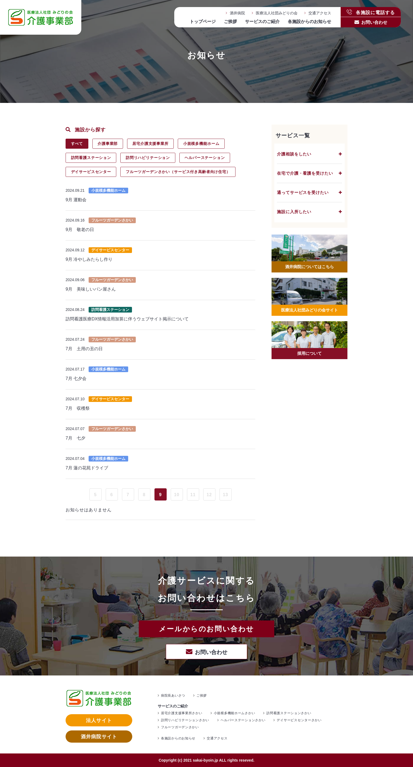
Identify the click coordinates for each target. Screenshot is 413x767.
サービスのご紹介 (262, 21)
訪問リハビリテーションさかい (185, 720)
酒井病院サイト (99, 736)
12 (209, 494)
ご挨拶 (230, 21)
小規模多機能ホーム (201, 143)
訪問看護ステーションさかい (288, 713)
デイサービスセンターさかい (299, 720)
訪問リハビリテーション (148, 157)
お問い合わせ (374, 22)
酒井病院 (237, 13)
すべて (77, 143)
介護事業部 (108, 143)
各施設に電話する (371, 12)
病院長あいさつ (173, 695)
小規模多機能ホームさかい (234, 713)
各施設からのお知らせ (309, 21)
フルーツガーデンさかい (180, 727)
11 (193, 494)
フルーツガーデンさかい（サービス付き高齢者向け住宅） (178, 172)
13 (225, 494)
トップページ (203, 21)
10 (176, 494)
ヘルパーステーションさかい (243, 720)
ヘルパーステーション (205, 157)
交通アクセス (319, 13)
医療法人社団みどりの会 (277, 13)
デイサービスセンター (91, 172)
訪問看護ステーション (91, 157)
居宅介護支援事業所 (150, 143)
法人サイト (99, 720)
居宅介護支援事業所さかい (181, 713)
